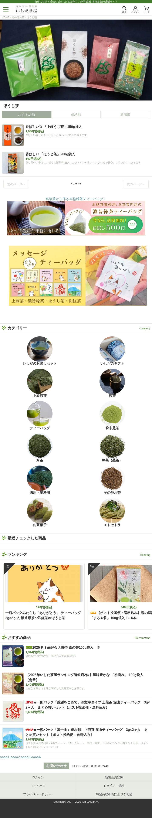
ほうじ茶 (32, 17)
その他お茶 (18, 17)
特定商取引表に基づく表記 (114, 794)
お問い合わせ (56, 766)
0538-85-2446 (99, 766)
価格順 (76, 114)
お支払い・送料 (114, 785)
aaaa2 (15, 757)
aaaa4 (36, 757)
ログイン (38, 777)
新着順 (125, 114)
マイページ (38, 785)
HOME (5, 17)
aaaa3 (25, 757)
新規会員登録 (114, 777)
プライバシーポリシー (38, 794)
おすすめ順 (26, 114)
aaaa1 (5, 757)
